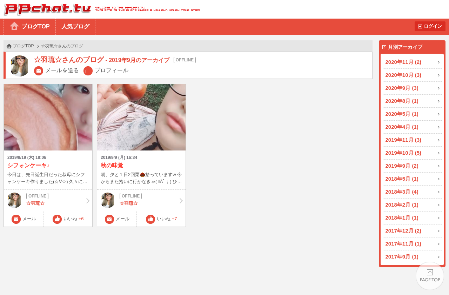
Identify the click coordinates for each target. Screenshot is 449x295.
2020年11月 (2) (404, 62)
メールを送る (62, 70)
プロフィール (111, 70)
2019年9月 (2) (402, 166)
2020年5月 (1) (402, 114)
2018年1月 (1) (402, 218)
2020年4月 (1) (402, 127)
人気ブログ (75, 26)
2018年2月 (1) (402, 205)
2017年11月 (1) (404, 244)
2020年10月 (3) (404, 75)
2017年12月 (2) (404, 231)
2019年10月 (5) (404, 153)
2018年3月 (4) (402, 192)
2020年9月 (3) (402, 88)
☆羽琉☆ (48, 200)
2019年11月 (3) (404, 140)
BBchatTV (100, 9)
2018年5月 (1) (402, 179)
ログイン (433, 26)
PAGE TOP (430, 276)
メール (29, 218)
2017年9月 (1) (402, 257)
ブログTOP (35, 26)
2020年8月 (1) (402, 101)
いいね (73, 218)
